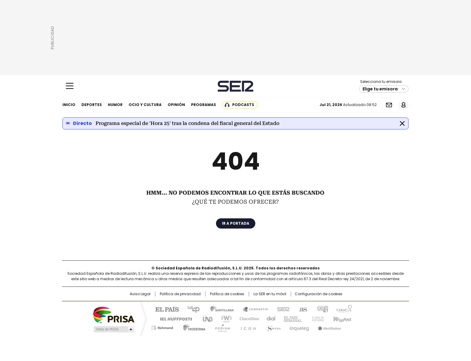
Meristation (329, 327)
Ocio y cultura (145, 104)
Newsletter (389, 105)
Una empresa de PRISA (113, 314)
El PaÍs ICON (247, 327)
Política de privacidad (180, 294)
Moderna (192, 327)
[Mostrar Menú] (69, 85)
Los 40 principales (191, 309)
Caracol (343, 309)
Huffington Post (173, 318)
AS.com (302, 309)
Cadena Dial (269, 318)
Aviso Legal (140, 294)
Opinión (176, 104)
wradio (224, 318)
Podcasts (243, 104)
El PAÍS (164, 309)
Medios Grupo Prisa (113, 329)
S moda (272, 327)
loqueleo (299, 327)
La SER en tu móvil (270, 294)
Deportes (91, 104)
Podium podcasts (221, 327)
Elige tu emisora (380, 89)
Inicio (68, 104)
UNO (205, 318)
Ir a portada (235, 223)
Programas (203, 104)
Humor (115, 104)
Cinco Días (247, 318)
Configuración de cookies (318, 294)
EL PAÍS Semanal (291, 318)
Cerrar (402, 123)
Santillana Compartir (252, 309)
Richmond (162, 327)
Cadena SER (236, 86)
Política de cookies (227, 294)
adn (322, 309)
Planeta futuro (316, 318)
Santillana (219, 309)
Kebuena (342, 318)
